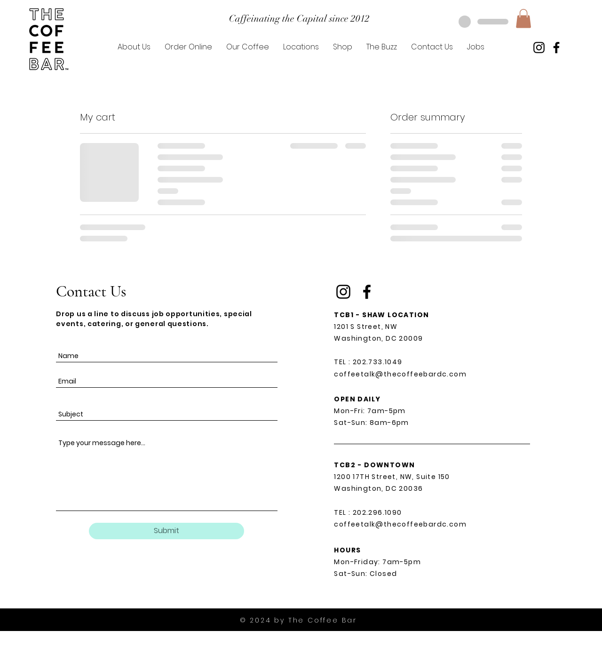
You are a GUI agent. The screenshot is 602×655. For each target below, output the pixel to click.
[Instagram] (539, 47)
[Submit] (166, 531)
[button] (523, 18)
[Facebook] (556, 47)
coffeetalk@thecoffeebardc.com (400, 374)
